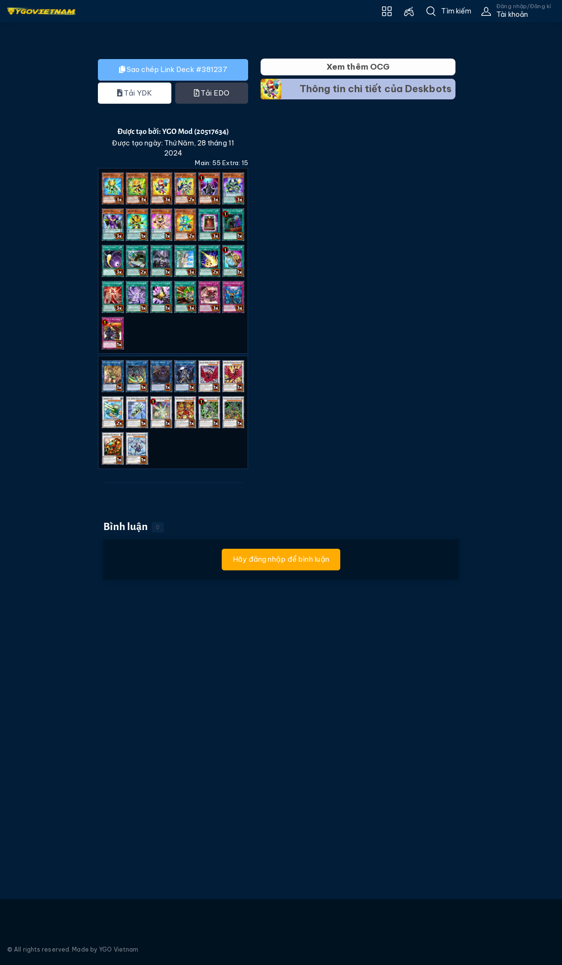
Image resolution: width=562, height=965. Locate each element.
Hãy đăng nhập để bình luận (281, 559)
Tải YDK (134, 92)
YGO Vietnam (118, 949)
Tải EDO (211, 92)
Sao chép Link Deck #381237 (173, 69)
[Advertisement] (41, 225)
